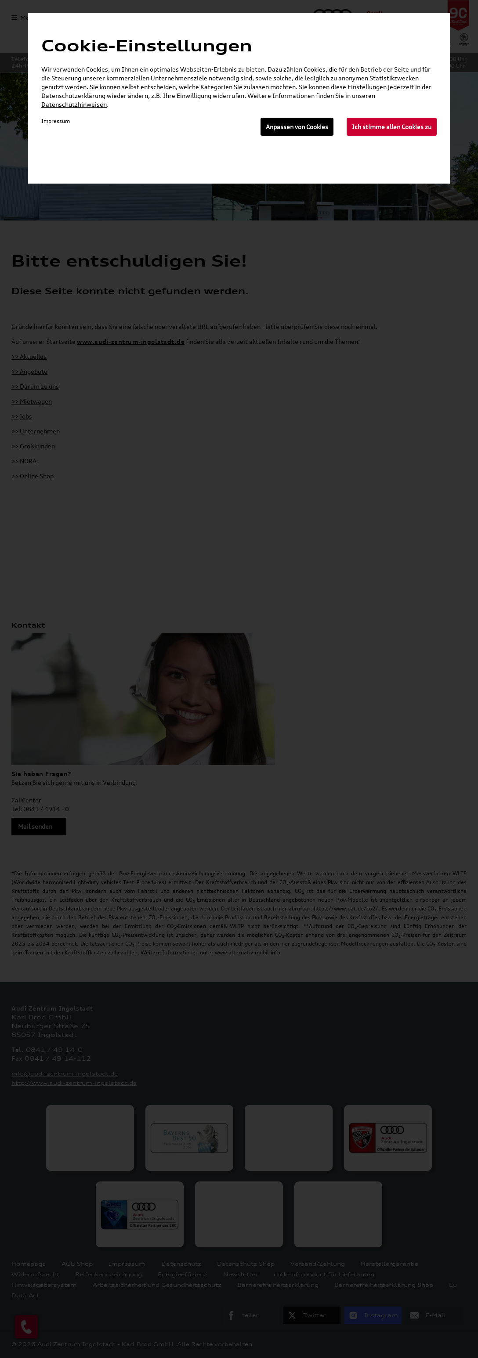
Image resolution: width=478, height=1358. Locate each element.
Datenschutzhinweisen (74, 104)
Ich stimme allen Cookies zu (391, 126)
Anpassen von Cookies (297, 126)
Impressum (55, 121)
